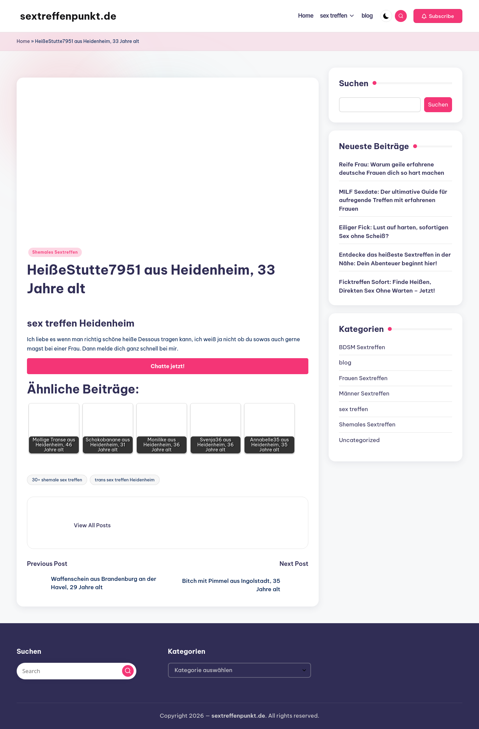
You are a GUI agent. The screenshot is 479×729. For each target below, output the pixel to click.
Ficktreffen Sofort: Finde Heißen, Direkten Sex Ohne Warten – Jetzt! (387, 286)
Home (23, 41)
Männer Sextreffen (364, 393)
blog (345, 362)
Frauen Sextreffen (363, 378)
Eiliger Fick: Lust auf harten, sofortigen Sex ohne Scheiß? (393, 232)
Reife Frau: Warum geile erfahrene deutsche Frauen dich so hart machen (391, 169)
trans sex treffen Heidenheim (125, 479)
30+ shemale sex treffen (57, 479)
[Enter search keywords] (76, 671)
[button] (437, 16)
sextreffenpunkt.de (68, 16)
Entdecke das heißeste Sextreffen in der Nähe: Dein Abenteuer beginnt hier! (395, 259)
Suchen (354, 83)
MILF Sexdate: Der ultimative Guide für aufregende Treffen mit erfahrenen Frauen (393, 200)
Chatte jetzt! (168, 366)
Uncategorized (359, 440)
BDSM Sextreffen (362, 347)
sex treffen (353, 409)
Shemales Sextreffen (55, 252)
